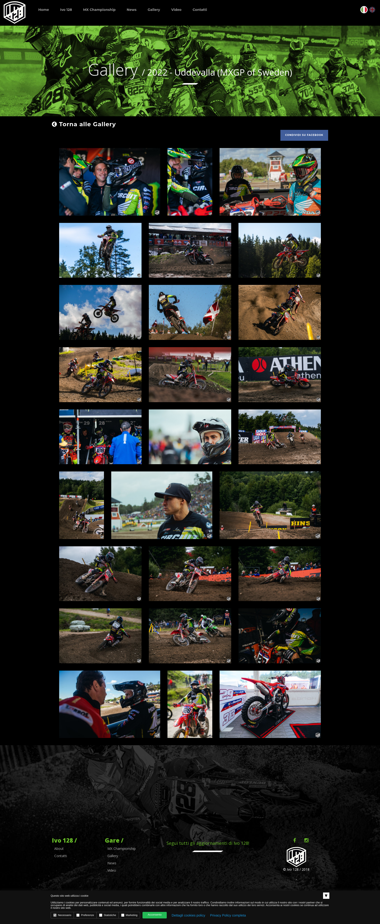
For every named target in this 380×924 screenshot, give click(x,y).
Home (43, 10)
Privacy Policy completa (228, 915)
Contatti (200, 10)
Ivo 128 (66, 10)
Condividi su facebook (304, 135)
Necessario (62, 915)
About (59, 848)
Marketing (129, 915)
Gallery (154, 10)
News (131, 10)
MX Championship (99, 10)
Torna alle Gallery (84, 124)
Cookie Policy (308, 879)
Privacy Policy (284, 879)
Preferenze (85, 915)
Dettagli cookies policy (188, 915)
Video (176, 10)
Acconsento (154, 914)
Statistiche (107, 915)
